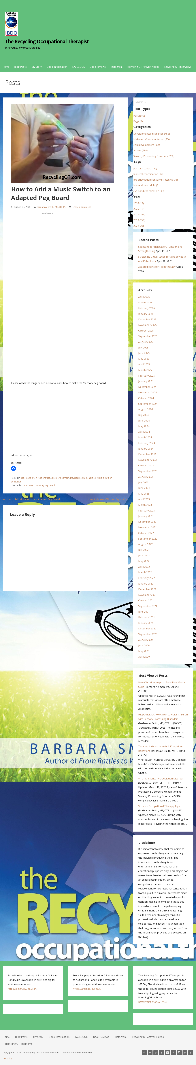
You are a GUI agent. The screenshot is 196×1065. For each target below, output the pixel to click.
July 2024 (143, 415)
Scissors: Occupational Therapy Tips (159, 806)
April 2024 (144, 431)
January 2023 (145, 516)
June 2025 (144, 353)
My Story (37, 66)
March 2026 (145, 302)
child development (60, 477)
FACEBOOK (78, 66)
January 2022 (145, 583)
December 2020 (147, 628)
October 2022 (146, 533)
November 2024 (147, 392)
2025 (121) (139, 209)
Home (5, 66)
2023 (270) (139, 220)
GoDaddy (7, 1058)
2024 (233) (139, 214)
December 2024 (147, 387)
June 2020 (144, 645)
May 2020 (143, 651)
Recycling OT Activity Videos (143, 66)
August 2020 (145, 640)
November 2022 (147, 527)
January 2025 (145, 381)
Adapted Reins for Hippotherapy (156, 266)
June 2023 (144, 488)
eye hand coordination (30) (148, 191)
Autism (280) (140, 150)
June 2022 (144, 555)
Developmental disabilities (83, 477)
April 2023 (144, 499)
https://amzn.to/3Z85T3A (22, 988)
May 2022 (143, 561)
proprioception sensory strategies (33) (155, 179)
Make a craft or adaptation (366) (151, 139)
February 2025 (146, 375)
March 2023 (145, 505)
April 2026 (144, 297)
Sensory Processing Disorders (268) (153, 156)
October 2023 (146, 465)
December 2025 (147, 319)
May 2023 (143, 493)
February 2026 (146, 308)
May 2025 (143, 358)
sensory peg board (45, 485)
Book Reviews (98, 66)
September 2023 (147, 471)
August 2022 (145, 544)
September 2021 (147, 606)
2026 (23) (138, 203)
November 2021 (147, 595)
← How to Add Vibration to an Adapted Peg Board (31, 499)
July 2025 (143, 347)
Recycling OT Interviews (177, 66)
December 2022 (147, 521)
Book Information (57, 66)
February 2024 (146, 443)
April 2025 (144, 364)
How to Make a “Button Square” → (108, 499)
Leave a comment (82, 206)
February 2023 (146, 510)
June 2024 (144, 420)
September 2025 (147, 336)
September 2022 (147, 538)
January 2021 (145, 623)
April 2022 (144, 566)
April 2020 (144, 656)
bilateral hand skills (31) (146, 185)
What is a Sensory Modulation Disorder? (161, 778)
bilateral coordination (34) (148, 174)
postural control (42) (145, 168)
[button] (13, 468)
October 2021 (146, 600)
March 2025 (145, 370)
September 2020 (147, 634)
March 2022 (145, 572)
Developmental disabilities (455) (151, 133)
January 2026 (145, 313)
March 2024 (145, 437)
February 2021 (146, 617)
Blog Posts (20, 66)
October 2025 (146, 330)
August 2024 (145, 409)
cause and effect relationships (35, 477)
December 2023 (147, 454)
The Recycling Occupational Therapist (47, 41)
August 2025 (145, 342)
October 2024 (146, 398)
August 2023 (145, 476)
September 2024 (147, 403)
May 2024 (143, 426)
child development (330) (146, 145)
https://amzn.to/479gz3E (87, 988)
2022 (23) (138, 225)
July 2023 (143, 482)
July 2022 (143, 550)
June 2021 (144, 611)
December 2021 (147, 589)
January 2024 (145, 448)
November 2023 (147, 460)
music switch (29, 485)
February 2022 (146, 578)
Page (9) (138, 121)
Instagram (117, 66)
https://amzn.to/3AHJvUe (152, 1002)
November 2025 (147, 325)
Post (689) (139, 115)
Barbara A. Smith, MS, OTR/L (51, 206)
